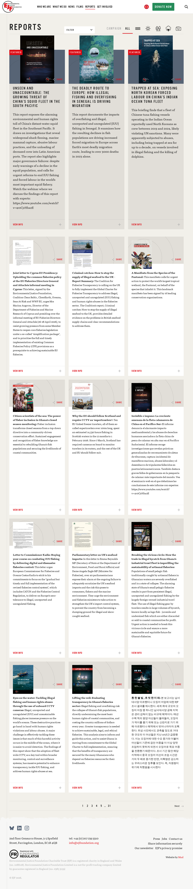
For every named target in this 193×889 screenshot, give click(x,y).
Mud (180, 857)
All (127, 28)
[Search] (186, 7)
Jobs (164, 838)
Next (179, 806)
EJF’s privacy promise (168, 848)
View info (37, 224)
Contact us (175, 838)
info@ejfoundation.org (84, 842)
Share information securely (165, 843)
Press (156, 838)
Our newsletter (144, 848)
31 (109, 805)
